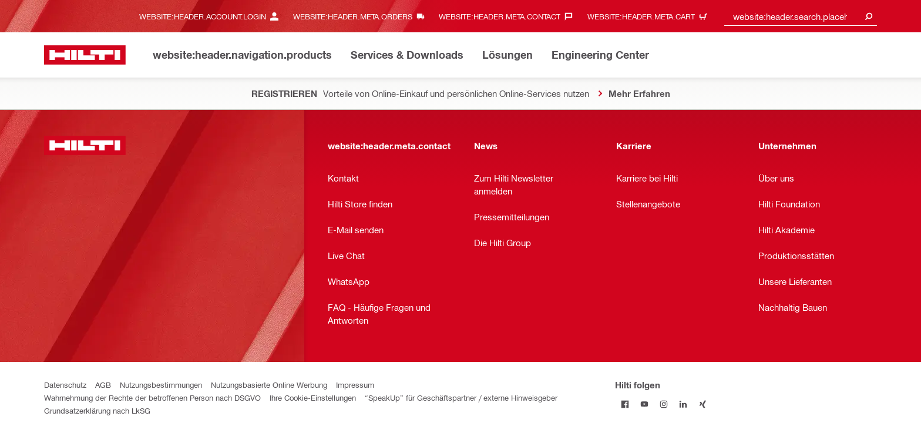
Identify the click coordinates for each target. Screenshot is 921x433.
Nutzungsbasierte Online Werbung (269, 384)
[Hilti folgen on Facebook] (624, 404)
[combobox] (800, 16)
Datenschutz (65, 384)
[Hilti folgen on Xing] (702, 404)
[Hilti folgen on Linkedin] (683, 404)
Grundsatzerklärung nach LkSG (97, 410)
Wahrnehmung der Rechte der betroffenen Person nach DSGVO (152, 397)
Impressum (355, 384)
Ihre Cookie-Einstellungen (313, 397)
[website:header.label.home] (85, 55)
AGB (103, 384)
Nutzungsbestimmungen (161, 384)
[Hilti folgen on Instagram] (663, 404)
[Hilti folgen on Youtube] (644, 404)
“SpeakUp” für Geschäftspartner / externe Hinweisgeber (461, 397)
